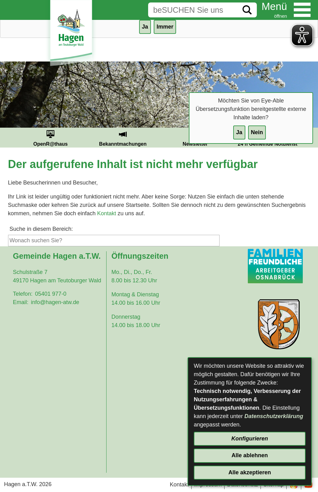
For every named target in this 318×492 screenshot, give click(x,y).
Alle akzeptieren (249, 472)
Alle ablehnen (249, 455)
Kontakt (106, 213)
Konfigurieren (249, 438)
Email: (21, 302)
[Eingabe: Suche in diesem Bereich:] (193, 9)
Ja (239, 132)
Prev (7, 138)
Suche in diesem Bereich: (41, 229)
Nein (257, 132)
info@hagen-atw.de (55, 302)
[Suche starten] (247, 9)
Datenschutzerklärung (273, 416)
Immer (165, 27)
